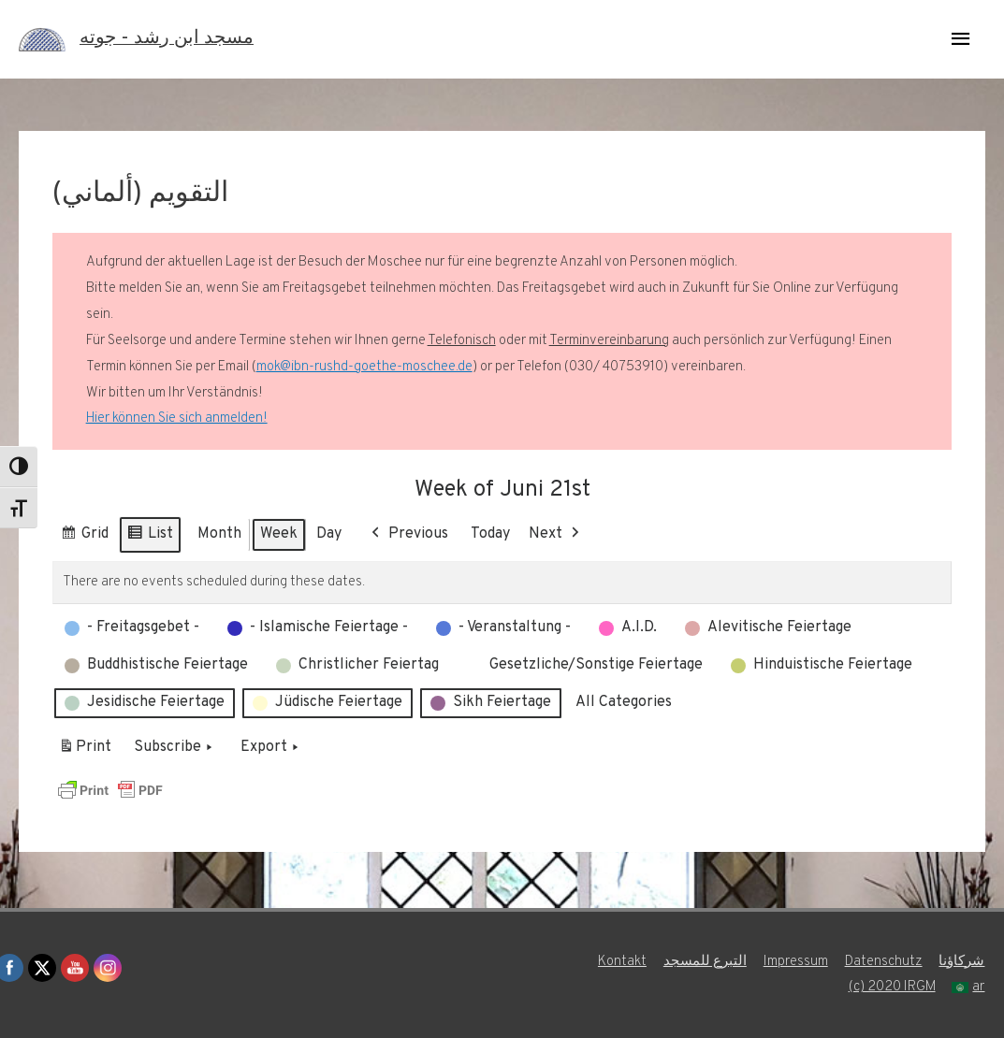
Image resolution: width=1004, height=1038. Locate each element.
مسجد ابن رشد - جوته (167, 39)
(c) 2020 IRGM (892, 987)
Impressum (796, 962)
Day (329, 534)
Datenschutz (884, 962)
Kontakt (622, 962)
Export (271, 748)
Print (84, 751)
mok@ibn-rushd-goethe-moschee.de (364, 367)
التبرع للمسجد (705, 962)
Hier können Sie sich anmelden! (177, 418)
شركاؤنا (962, 962)
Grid (84, 537)
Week (279, 534)
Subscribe (175, 748)
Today (490, 534)
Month (219, 534)
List (149, 537)
